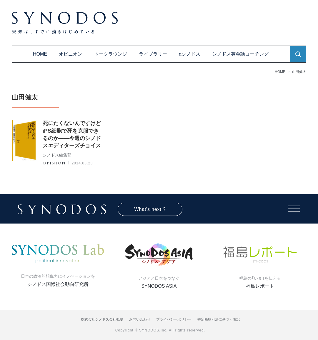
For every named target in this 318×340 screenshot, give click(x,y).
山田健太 (299, 72)
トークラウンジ (110, 53)
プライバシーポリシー (174, 319)
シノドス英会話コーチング (240, 53)
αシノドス (189, 53)
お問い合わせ (139, 319)
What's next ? (150, 209)
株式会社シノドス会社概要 (102, 319)
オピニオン (70, 53)
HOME (40, 53)
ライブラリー (153, 53)
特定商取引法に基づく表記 (218, 319)
